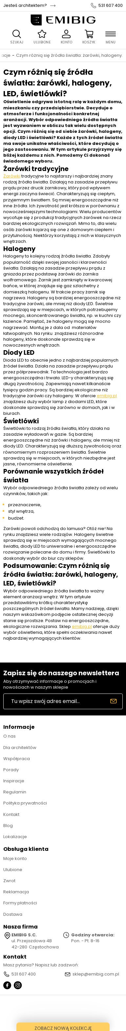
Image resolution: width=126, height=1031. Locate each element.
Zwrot (9, 881)
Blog (8, 825)
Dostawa (12, 914)
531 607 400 (110, 5)
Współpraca (16, 759)
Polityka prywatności (25, 803)
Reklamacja (16, 892)
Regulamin (14, 792)
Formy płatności (20, 903)
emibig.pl (107, 396)
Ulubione (12, 870)
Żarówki (11, 176)
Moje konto (15, 858)
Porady (11, 770)
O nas (9, 736)
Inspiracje (13, 781)
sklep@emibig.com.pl (96, 974)
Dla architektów (19, 747)
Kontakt (11, 814)
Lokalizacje (15, 837)
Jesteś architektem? (25, 5)
